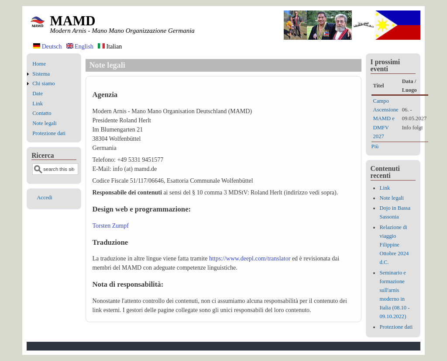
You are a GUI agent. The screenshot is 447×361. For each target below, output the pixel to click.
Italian (110, 46)
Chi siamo (43, 83)
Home (39, 64)
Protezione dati (48, 133)
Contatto (41, 113)
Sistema (41, 74)
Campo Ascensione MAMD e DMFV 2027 (386, 118)
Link (37, 104)
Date (37, 93)
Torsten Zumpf (110, 225)
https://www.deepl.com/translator (250, 258)
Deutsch (47, 46)
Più (375, 146)
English (79, 46)
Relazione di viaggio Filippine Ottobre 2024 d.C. (394, 245)
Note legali (44, 123)
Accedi (44, 197)
